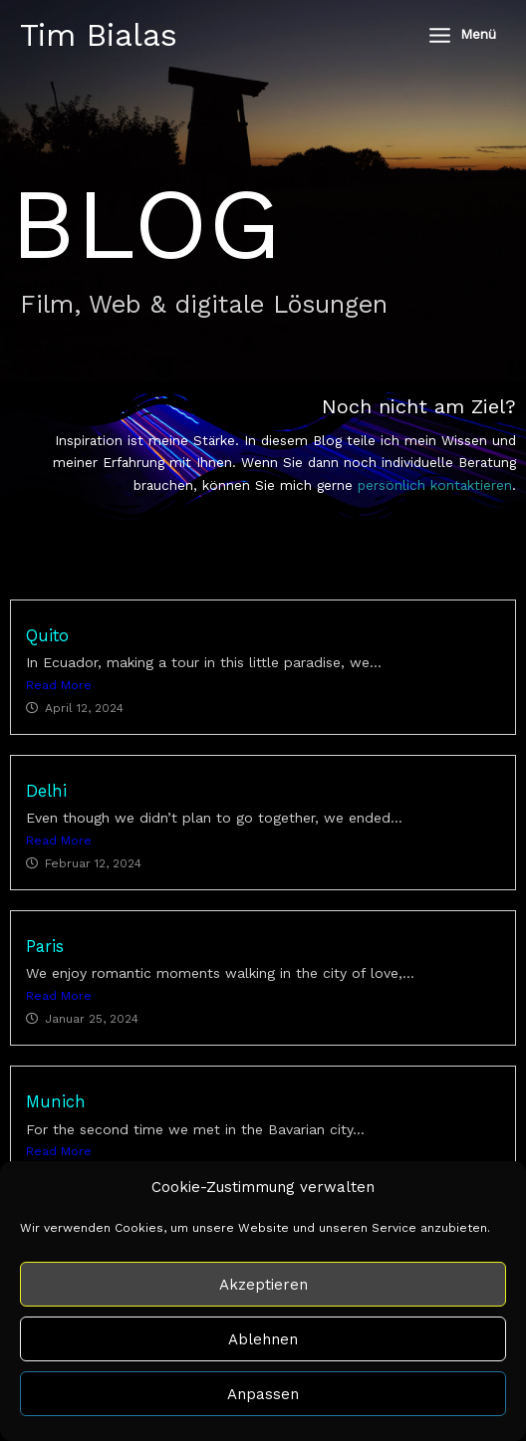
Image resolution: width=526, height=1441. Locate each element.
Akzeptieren (263, 1285)
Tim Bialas (98, 35)
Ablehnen (263, 1339)
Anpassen (263, 1394)
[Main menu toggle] (461, 35)
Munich (56, 1101)
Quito (47, 635)
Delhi (46, 791)
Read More (59, 685)
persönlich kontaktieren (435, 485)
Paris (45, 946)
